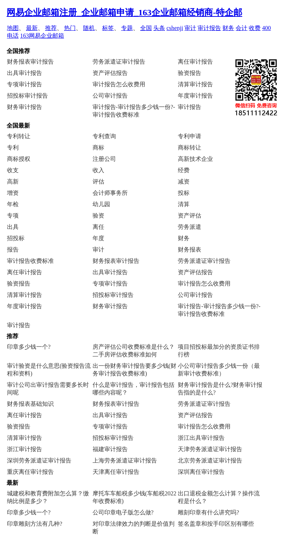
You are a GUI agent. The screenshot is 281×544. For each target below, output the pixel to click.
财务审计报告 (24, 107)
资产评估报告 (110, 73)
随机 (89, 28)
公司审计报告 (110, 95)
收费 (255, 28)
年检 (13, 204)
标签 (108, 28)
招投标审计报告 (27, 95)
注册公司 (104, 159)
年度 (98, 238)
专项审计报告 (24, 84)
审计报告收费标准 (30, 261)
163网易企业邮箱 (42, 36)
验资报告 (189, 73)
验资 (98, 215)
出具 (13, 227)
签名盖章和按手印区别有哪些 (216, 524)
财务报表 (189, 249)
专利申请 (189, 136)
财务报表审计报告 (30, 61)
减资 (184, 181)
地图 (13, 28)
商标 (98, 147)
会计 (241, 28)
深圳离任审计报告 (201, 472)
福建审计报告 (110, 449)
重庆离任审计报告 (30, 472)
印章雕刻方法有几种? (34, 524)
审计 (190, 28)
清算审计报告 (195, 84)
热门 (70, 28)
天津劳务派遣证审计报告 (210, 449)
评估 (98, 181)
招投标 (16, 238)
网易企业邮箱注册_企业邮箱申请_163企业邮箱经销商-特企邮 (124, 12)
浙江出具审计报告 (201, 438)
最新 (32, 28)
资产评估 (189, 215)
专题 (127, 28)
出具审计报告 (24, 73)
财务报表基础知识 (30, 404)
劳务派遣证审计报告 (119, 61)
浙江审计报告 (24, 449)
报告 (13, 249)
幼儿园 (101, 204)
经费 (184, 170)
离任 (98, 227)
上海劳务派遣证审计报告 (125, 460)
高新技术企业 (195, 159)
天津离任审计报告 (116, 472)
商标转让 (189, 147)
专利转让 (18, 136)
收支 (13, 170)
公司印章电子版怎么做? (123, 512)
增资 (13, 193)
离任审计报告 (195, 61)
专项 (13, 215)
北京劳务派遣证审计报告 (210, 460)
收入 (98, 170)
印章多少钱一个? (28, 347)
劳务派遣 (189, 227)
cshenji (174, 28)
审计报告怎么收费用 (119, 84)
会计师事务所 (110, 193)
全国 (146, 28)
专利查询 (104, 136)
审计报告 (209, 28)
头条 (159, 28)
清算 (184, 204)
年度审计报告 (195, 95)
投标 (184, 193)
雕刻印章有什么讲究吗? (208, 512)
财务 (228, 28)
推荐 (51, 28)
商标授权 (18, 159)
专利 (13, 147)
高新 (13, 181)
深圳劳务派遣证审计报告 (39, 460)
